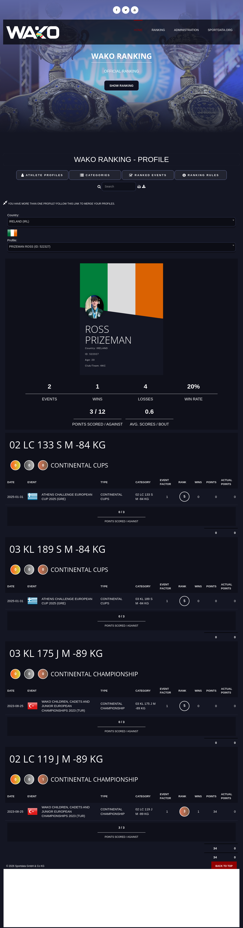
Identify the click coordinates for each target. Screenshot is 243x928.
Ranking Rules (201, 175)
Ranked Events (148, 175)
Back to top (224, 866)
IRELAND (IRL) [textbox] (19, 221)
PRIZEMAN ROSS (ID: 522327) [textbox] (29, 246)
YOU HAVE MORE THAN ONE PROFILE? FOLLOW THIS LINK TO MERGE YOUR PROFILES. (59, 203)
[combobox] (121, 222)
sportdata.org (220, 30)
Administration (186, 30)
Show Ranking (121, 85)
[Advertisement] (121, 898)
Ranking (158, 30)
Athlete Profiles (42, 175)
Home (138, 30)
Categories (95, 175)
